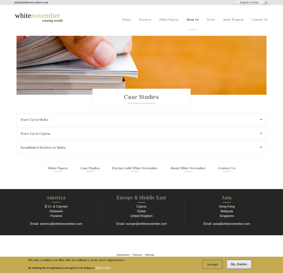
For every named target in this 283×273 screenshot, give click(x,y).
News (211, 19)
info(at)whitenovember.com (31, 2)
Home (126, 19)
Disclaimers (123, 254)
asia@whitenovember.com (231, 223)
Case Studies (90, 168)
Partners (137, 254)
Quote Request (233, 19)
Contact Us (259, 19)
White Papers (168, 19)
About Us (192, 19)
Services (145, 19)
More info (103, 269)
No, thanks (239, 265)
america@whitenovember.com (61, 223)
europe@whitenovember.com (146, 223)
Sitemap (149, 254)
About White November (188, 168)
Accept (212, 266)
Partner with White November (135, 168)
